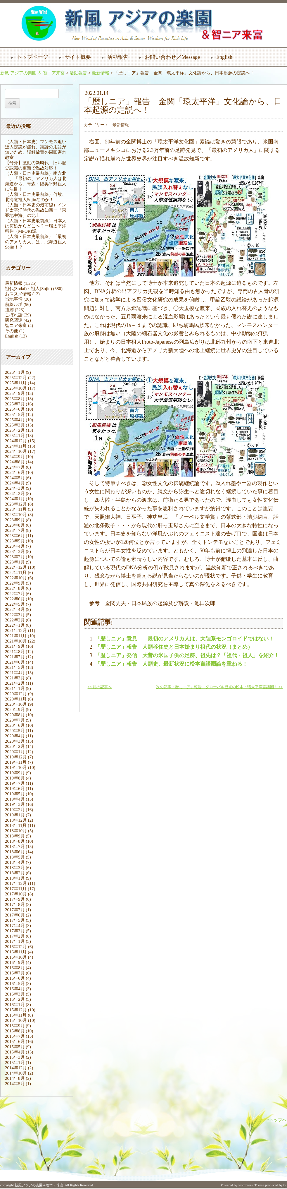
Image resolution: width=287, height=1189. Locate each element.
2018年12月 (16, 820)
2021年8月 (15, 651)
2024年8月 (15, 462)
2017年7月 (15, 909)
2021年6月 (15, 662)
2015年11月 (16, 1015)
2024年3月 (15, 488)
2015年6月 (15, 1041)
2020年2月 (15, 746)
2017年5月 (15, 920)
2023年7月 (15, 530)
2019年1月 (15, 815)
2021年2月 (15, 683)
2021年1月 (15, 688)
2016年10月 (16, 957)
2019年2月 (15, 809)
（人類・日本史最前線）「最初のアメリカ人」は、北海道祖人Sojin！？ (35, 241)
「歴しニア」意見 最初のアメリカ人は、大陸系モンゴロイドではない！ (184, 639)
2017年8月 (15, 904)
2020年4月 (15, 736)
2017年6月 (15, 915)
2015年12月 (16, 1010)
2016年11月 (16, 952)
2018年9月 (15, 836)
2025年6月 (15, 409)
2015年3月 (15, 1057)
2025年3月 (15, 425)
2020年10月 (16, 704)
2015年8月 (15, 1031)
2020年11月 (16, 699)
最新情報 (100, 73)
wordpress (245, 1185)
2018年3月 (15, 867)
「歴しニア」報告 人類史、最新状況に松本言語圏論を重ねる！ (171, 664)
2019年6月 (15, 788)
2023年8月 (15, 525)
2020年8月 (15, 714)
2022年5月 (15, 604)
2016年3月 (15, 994)
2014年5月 (15, 1083)
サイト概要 (78, 57)
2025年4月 (15, 419)
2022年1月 (15, 625)
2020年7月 (15, 720)
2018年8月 (15, 841)
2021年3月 (15, 678)
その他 (11, 330)
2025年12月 (16, 377)
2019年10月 (16, 767)
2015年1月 (15, 1062)
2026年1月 (15, 372)
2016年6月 (15, 978)
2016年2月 (15, 999)
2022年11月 (16, 572)
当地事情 (14, 299)
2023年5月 (15, 541)
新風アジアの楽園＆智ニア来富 (39, 1185)
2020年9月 (15, 709)
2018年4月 (15, 862)
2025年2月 (15, 430)
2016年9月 (15, 962)
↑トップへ (277, 1120)
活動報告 (117, 57)
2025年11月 (16, 383)
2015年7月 (15, 1036)
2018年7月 (15, 846)
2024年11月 (16, 446)
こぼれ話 (14, 315)
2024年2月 (15, 493)
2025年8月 (15, 398)
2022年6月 (15, 599)
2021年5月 (15, 667)
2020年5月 (15, 730)
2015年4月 (15, 1052)
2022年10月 (16, 577)
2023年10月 (16, 514)
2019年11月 (16, 762)
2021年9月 (15, 646)
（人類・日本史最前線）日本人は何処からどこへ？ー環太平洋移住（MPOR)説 (35, 226)
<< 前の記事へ (100, 687)
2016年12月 (16, 946)
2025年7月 (15, 404)
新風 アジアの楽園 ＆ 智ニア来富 (32, 73)
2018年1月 (15, 878)
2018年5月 (15, 857)
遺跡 (9, 309)
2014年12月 (16, 1067)
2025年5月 (15, 414)
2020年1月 (15, 751)
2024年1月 (15, 498)
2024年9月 (15, 456)
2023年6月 (15, 535)
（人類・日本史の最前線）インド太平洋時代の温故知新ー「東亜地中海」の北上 (35, 210)
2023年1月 (15, 562)
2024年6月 (15, 472)
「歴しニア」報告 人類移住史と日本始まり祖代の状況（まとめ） (174, 647)
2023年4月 (15, 546)
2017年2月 (15, 936)
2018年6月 (15, 851)
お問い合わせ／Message (172, 57)
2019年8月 (15, 778)
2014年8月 (15, 1078)
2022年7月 (15, 593)
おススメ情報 (18, 294)
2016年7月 (15, 973)
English (224, 57)
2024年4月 (15, 483)
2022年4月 (15, 609)
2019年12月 (16, 757)
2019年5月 (15, 793)
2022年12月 (16, 567)
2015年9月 (15, 1025)
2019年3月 (15, 804)
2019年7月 (15, 783)
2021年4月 (15, 672)
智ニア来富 (16, 325)
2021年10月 (16, 641)
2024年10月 (16, 451)
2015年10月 (16, 1020)
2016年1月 (15, 1004)
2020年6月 (15, 725)
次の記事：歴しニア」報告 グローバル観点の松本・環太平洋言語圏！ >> (219, 687)
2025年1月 (15, 435)
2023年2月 (15, 556)
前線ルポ (14, 304)
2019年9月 (15, 772)
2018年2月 (15, 873)
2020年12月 (16, 693)
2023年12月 (16, 504)
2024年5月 (15, 477)
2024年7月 (15, 467)
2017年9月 (15, 899)
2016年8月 (15, 967)
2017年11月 (16, 888)
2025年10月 (16, 388)
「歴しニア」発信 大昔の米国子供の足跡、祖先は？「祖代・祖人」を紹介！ (187, 655)
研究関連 (14, 320)
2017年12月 (16, 883)
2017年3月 (15, 930)
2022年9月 (15, 583)
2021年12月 (16, 630)
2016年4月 (15, 988)
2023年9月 (15, 520)
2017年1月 (15, 941)
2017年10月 (16, 894)
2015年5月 (15, 1046)
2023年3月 (15, 551)
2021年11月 (16, 635)
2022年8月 (15, 588)
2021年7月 (15, 657)
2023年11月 (16, 509)
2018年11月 (16, 825)
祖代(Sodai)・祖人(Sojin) (28, 288)
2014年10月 (16, 1073)
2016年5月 (15, 983)
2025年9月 (15, 393)
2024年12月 (16, 440)
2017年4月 (15, 925)
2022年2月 (15, 620)
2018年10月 (16, 830)
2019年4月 (15, 799)
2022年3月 (15, 614)
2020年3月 (15, 741)
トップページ (32, 57)
